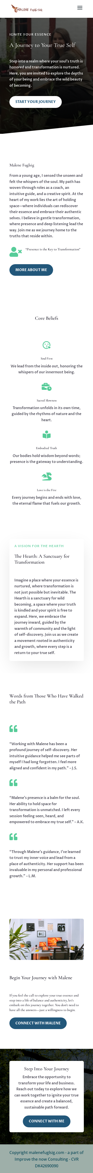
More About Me (31, 270)
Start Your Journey (35, 101)
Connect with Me (46, 1121)
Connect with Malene (38, 1023)
